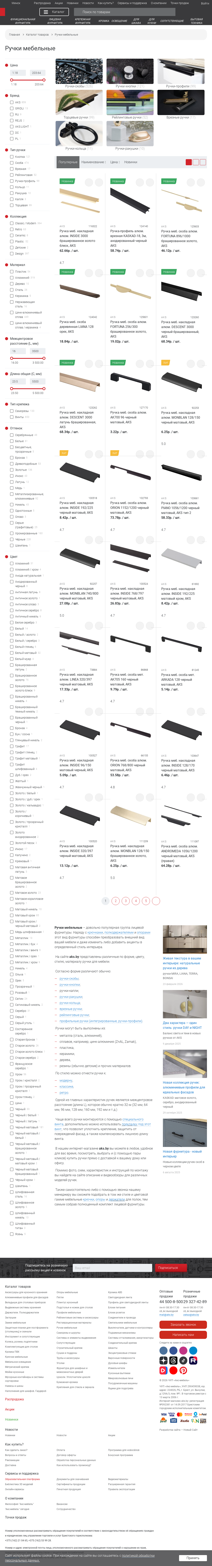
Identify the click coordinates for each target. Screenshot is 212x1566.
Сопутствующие (66, 1343)
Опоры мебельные (67, 1292)
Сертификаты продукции (71, 1484)
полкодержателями (119, 932)
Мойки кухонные (14, 1372)
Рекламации (12, 1460)
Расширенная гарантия (121, 1484)
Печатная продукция (69, 1489)
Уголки (60, 1363)
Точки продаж (15, 1517)
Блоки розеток (116, 1312)
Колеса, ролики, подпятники (21, 1341)
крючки (88, 1199)
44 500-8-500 (171, 1301)
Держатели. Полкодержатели (22, 1312)
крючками (95, 932)
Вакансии (62, 1504)
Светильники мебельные (122, 1322)
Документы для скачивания (73, 1479)
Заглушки (10, 1317)
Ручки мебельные (67, 1327)
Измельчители (116, 1368)
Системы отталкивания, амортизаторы (131, 1337)
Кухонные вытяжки (119, 1373)
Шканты (112, 1348)
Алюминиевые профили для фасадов (26, 1297)
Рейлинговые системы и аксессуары (77, 1317)
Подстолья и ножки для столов (75, 1307)
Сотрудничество (66, 1509)
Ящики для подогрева (120, 1388)
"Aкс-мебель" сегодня (17, 1509)
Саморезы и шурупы (68, 1332)
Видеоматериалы (118, 1479)
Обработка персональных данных (76, 1460)
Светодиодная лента (120, 1297)
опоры (100, 1199)
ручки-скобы (69, 978)
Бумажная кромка (67, 1382)
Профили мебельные (69, 1312)
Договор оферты (66, 1455)
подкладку (129, 1124)
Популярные (68, 162)
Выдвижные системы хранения (23, 1307)
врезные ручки (71, 1009)
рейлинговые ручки (74, 1015)
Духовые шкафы (117, 1363)
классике (66, 1086)
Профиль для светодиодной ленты (128, 1302)
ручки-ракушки (71, 997)
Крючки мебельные (16, 1356)
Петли (60, 1297)
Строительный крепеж (69, 1348)
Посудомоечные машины (122, 1383)
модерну (66, 1080)
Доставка (10, 1465)
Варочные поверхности (121, 1358)
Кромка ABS (115, 1292)
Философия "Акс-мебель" (19, 1504)
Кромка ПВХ (12, 1351)
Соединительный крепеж (122, 1343)
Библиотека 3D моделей (19, 1484)
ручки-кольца (70, 1003)
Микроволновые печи (120, 1378)
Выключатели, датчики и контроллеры (130, 1327)
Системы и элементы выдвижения (76, 1337)
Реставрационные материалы (74, 1322)
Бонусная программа (120, 1455)
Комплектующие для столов (21, 1346)
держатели (117, 1199)
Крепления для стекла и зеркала (75, 1387)
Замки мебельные (15, 1322)
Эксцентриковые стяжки (122, 1353)
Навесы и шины (14, 1386)
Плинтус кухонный (67, 1302)
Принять (193, 1558)
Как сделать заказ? (16, 1450)
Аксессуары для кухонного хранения (26, 1292)
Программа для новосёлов (123, 1450)
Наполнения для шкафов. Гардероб (25, 1391)
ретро (64, 1093)
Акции (111, 1435)
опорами (143, 932)
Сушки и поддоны (67, 1353)
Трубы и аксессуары (68, 1358)
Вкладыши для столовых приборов (25, 1302)
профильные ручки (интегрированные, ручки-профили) (101, 1021)
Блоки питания (117, 1307)
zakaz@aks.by (191, 1314)
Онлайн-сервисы (14, 1489)
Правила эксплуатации (121, 1489)
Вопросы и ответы (15, 1455)
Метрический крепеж (17, 1367)
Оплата (61, 1450)
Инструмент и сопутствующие (22, 1336)
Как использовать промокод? (74, 1465)
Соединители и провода (122, 1317)
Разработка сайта (169, 1429)
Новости (61, 1435)
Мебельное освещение (18, 1362)
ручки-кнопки (70, 985)
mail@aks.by (166, 1314)
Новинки (130, 162)
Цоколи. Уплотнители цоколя (73, 1377)
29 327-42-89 (195, 1301)
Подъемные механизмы (122, 1332)
